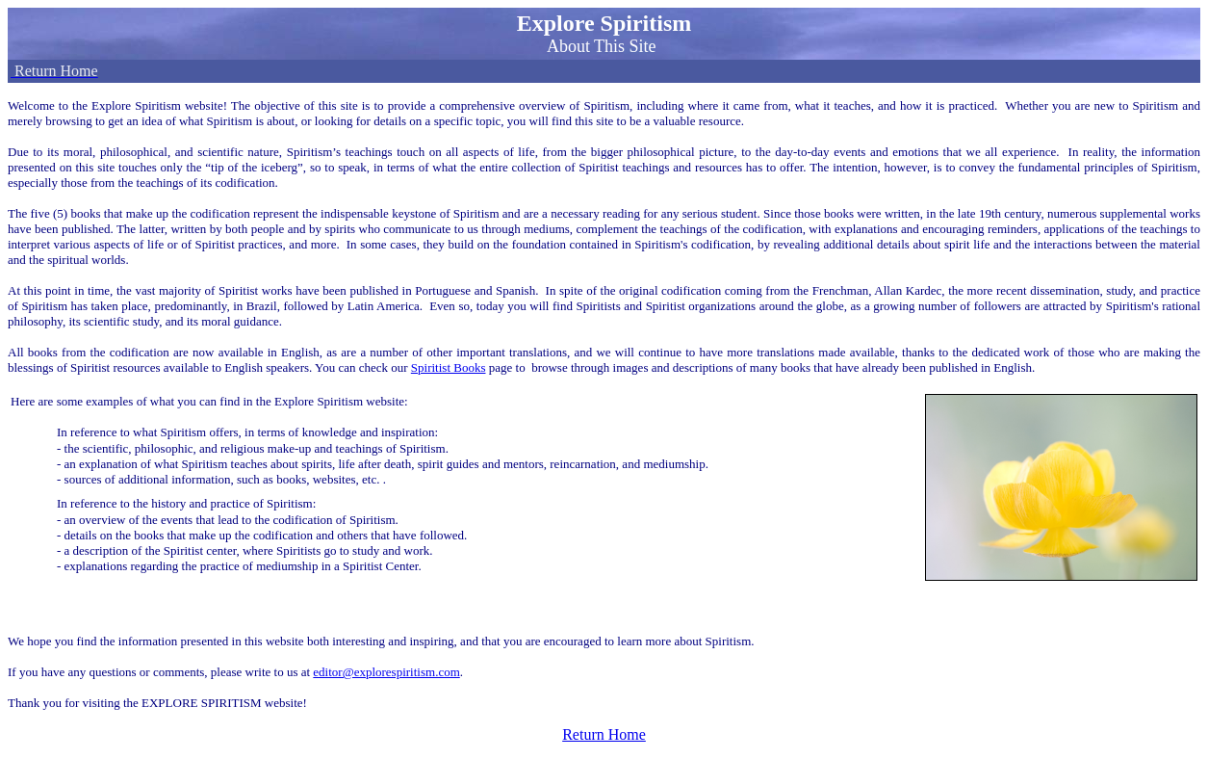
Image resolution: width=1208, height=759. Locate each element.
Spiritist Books (448, 367)
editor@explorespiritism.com (386, 672)
